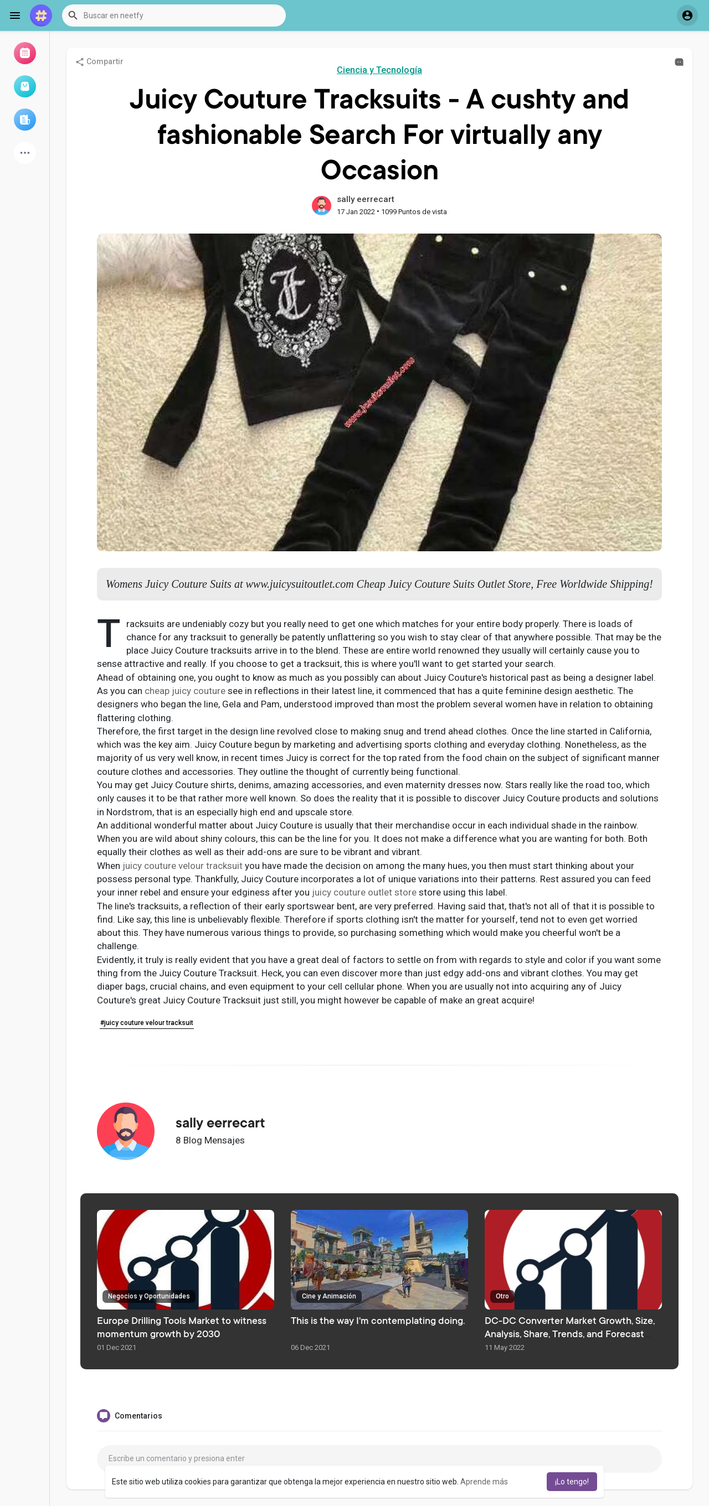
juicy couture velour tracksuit (182, 865)
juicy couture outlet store (364, 892)
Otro (502, 1296)
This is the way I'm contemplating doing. (378, 1321)
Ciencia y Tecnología (379, 70)
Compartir (99, 62)
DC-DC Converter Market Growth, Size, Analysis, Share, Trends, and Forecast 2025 (570, 1335)
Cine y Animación (329, 1296)
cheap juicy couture (185, 690)
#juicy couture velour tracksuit (146, 1023)
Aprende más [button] (484, 1481)
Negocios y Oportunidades (149, 1296)
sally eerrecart (365, 199)
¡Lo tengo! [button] (572, 1481)
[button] (174, 15)
